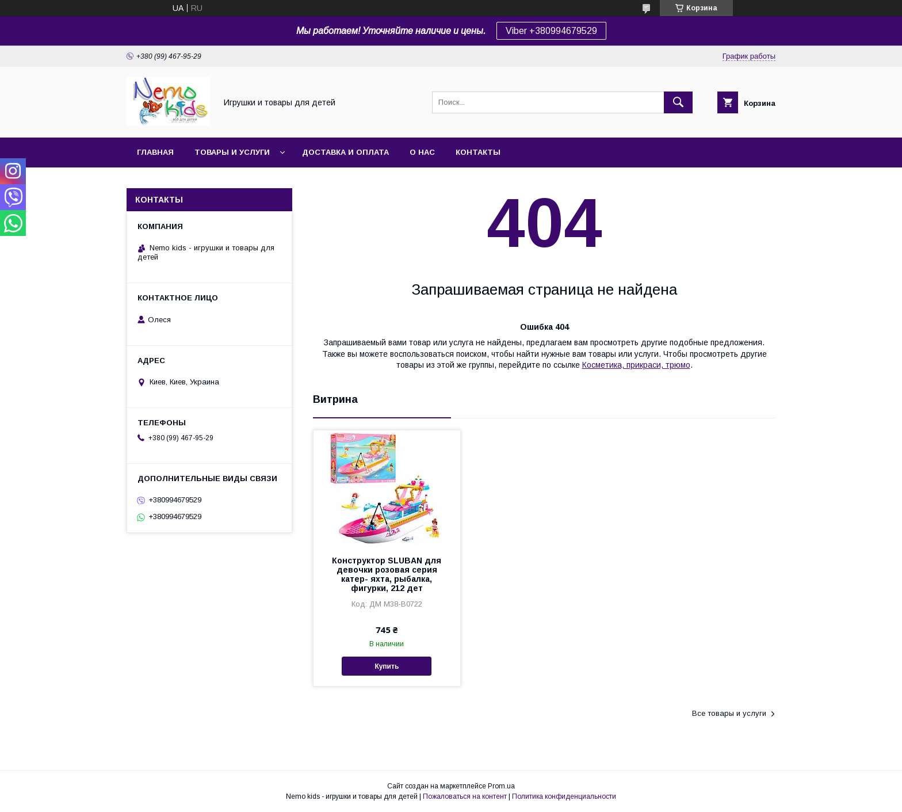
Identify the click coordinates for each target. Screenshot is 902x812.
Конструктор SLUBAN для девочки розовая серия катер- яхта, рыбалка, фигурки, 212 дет (386, 574)
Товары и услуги (232, 152)
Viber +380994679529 (551, 31)
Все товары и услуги (729, 713)
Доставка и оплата (345, 152)
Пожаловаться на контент (465, 796)
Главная (155, 152)
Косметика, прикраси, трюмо (636, 364)
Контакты (478, 152)
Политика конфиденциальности (564, 796)
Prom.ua (501, 786)
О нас (422, 152)
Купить (386, 666)
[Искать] (678, 102)
